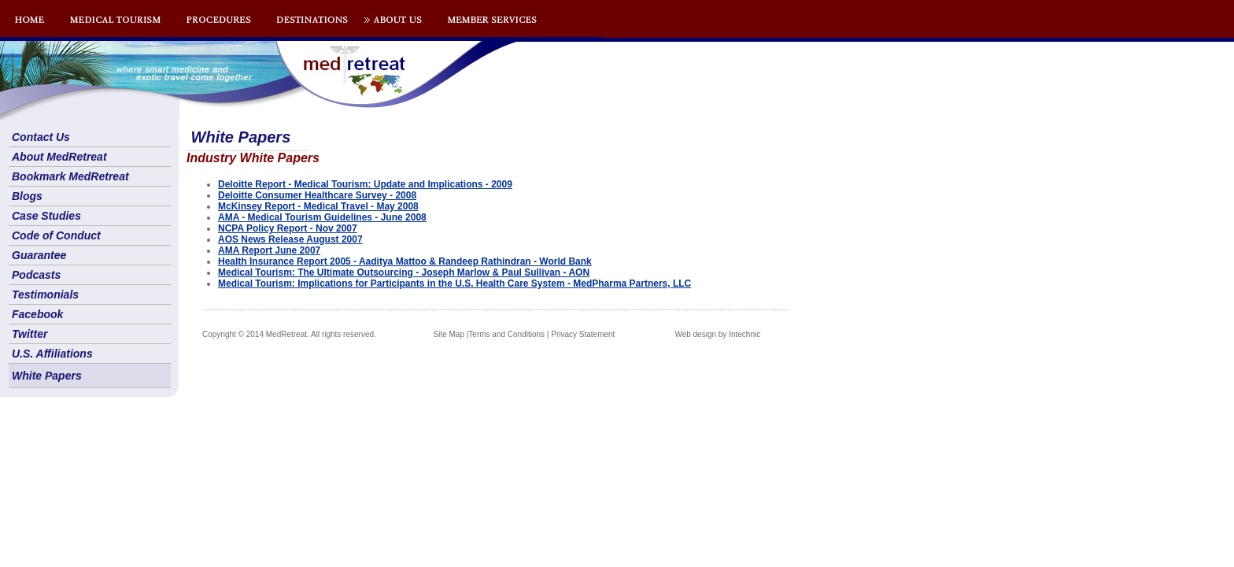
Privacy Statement (583, 334)
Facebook (37, 314)
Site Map (449, 334)
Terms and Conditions (506, 334)
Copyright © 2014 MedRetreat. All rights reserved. (289, 334)
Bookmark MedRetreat (70, 176)
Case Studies (46, 215)
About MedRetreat (59, 156)
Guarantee (39, 255)
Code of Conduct (56, 235)
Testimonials (45, 294)
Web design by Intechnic (717, 334)
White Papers (47, 375)
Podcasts (36, 275)
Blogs (27, 196)
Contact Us (41, 137)
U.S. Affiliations (52, 353)
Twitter (29, 334)
